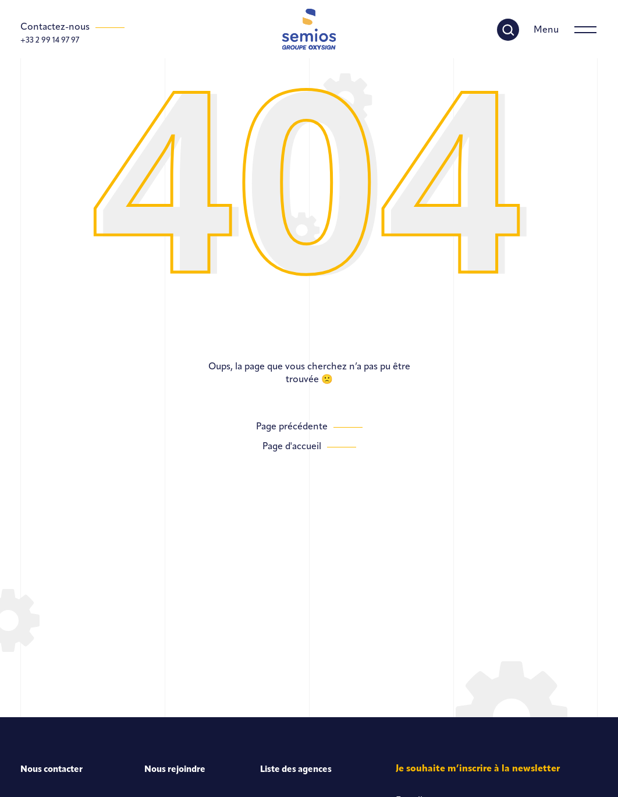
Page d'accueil (291, 447)
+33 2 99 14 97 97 (49, 40)
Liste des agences (296, 770)
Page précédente (292, 427)
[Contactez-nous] (72, 27)
